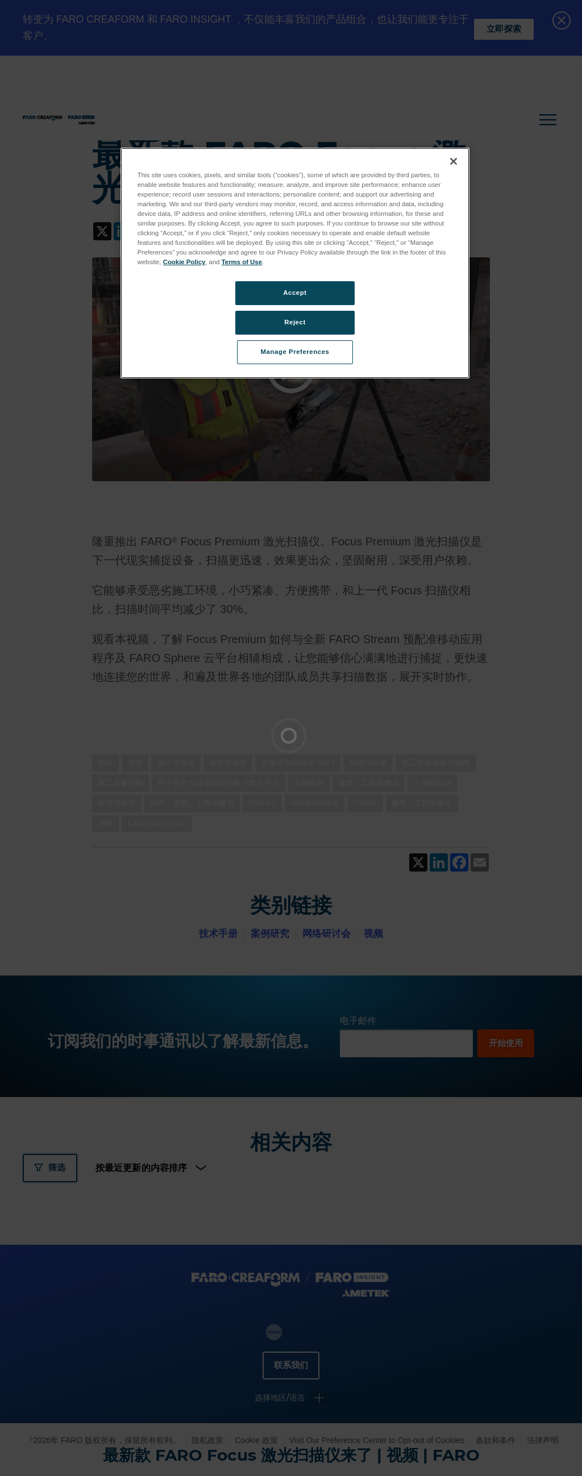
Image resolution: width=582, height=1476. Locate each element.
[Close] (453, 161)
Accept (294, 292)
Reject (295, 322)
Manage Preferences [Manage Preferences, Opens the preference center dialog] (295, 351)
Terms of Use (242, 261)
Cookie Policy (184, 261)
